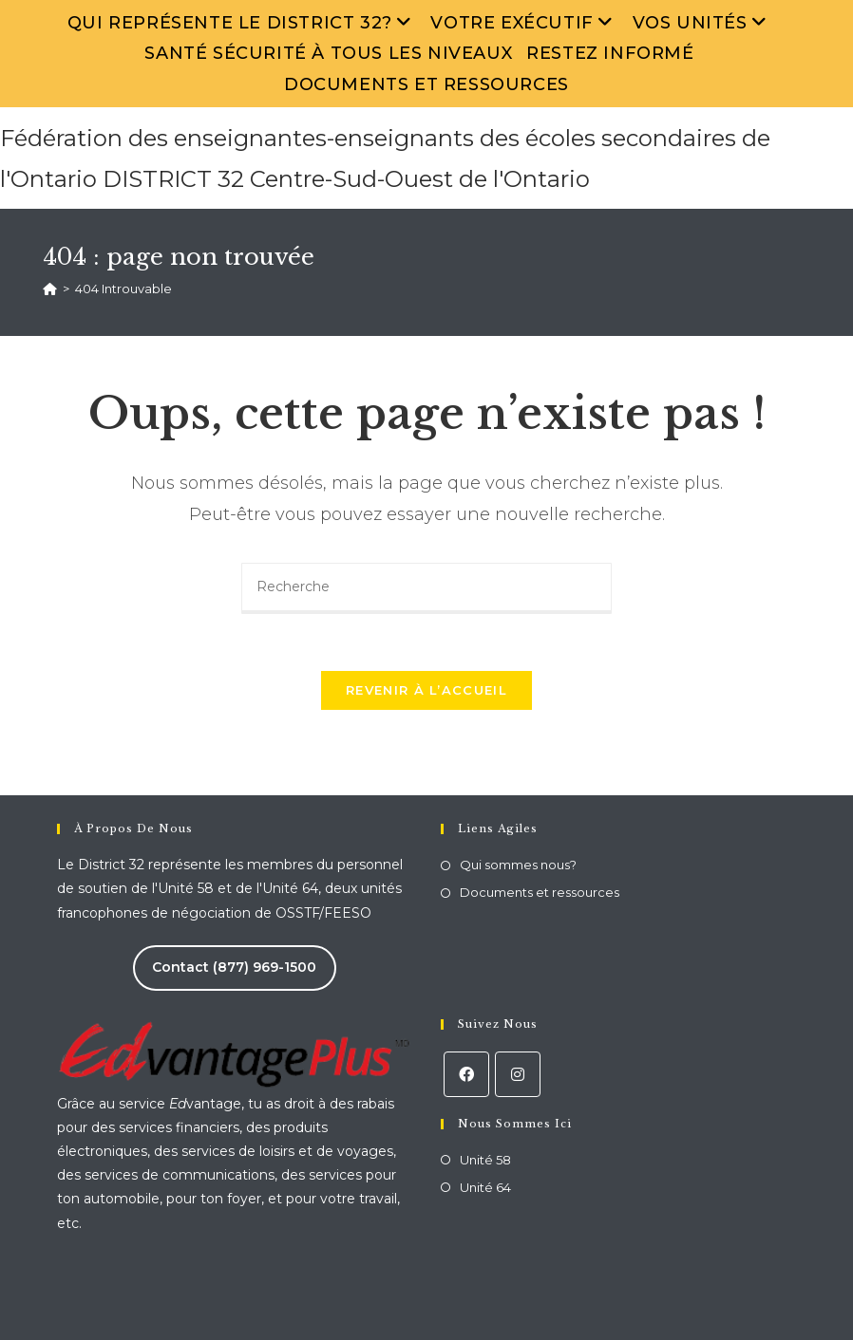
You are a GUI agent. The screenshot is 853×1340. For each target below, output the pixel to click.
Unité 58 (485, 1159)
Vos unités (702, 22)
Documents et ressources (426, 84)
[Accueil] (50, 288)
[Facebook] (466, 1074)
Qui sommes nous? (518, 864)
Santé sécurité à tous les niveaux (328, 53)
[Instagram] (517, 1074)
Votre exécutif (523, 22)
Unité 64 (485, 1187)
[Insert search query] (426, 588)
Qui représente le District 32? (242, 22)
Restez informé (609, 53)
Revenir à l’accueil (426, 690)
